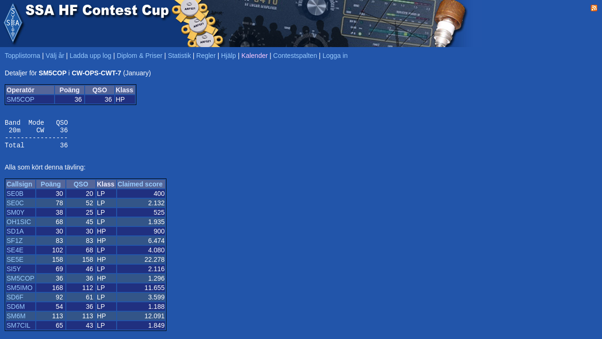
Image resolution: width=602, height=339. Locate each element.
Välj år (55, 55)
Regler (205, 55)
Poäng (51, 190)
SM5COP (20, 99)
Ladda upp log (90, 55)
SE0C (15, 208)
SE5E (15, 265)
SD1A (15, 237)
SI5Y (14, 274)
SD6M (16, 312)
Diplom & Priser (139, 55)
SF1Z (15, 246)
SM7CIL (19, 331)
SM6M (16, 321)
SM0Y (15, 218)
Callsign (19, 190)
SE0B (15, 199)
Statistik (179, 55)
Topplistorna (22, 55)
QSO (80, 190)
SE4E (15, 255)
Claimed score (140, 190)
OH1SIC (19, 227)
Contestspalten (295, 55)
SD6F (15, 303)
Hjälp (228, 55)
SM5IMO (19, 293)
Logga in (335, 55)
